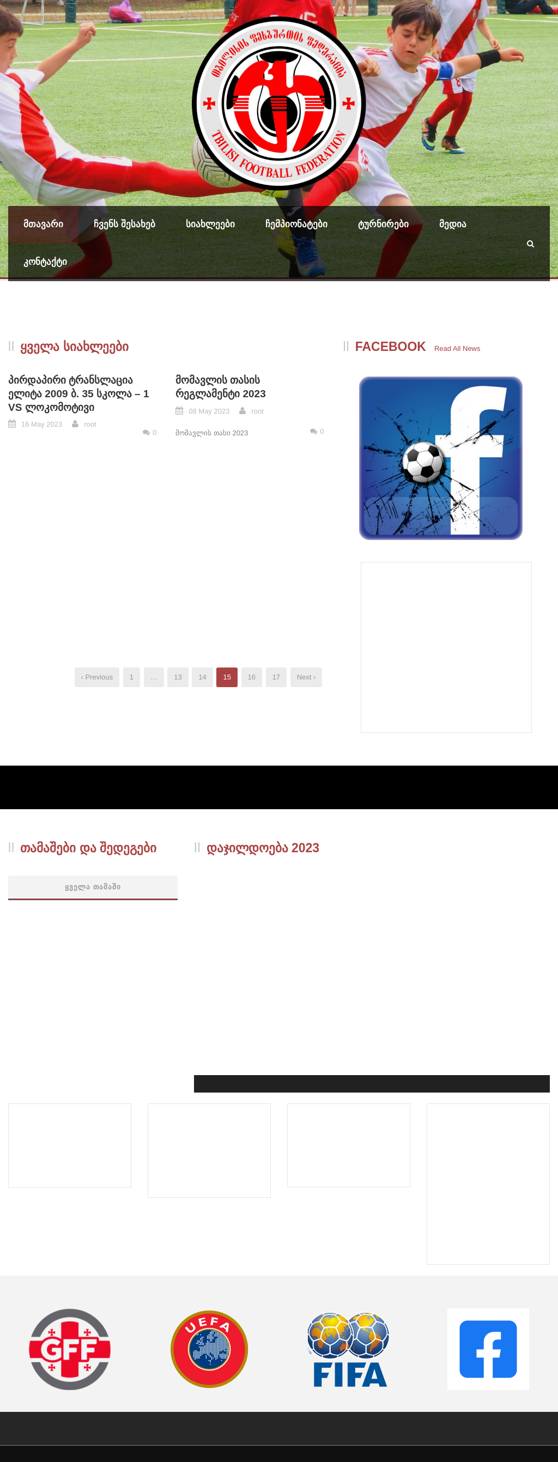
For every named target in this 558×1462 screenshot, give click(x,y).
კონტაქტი (45, 262)
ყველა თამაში (93, 887)
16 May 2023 (41, 424)
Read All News (457, 348)
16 (252, 677)
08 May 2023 (209, 411)
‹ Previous (97, 677)
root (90, 424)
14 (202, 677)
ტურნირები (383, 224)
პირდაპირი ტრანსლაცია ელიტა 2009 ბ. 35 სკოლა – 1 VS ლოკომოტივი (78, 393)
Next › (306, 677)
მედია (452, 224)
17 (276, 677)
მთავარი (43, 224)
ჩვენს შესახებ (124, 224)
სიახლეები (210, 224)
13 (177, 677)
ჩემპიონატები (296, 224)
